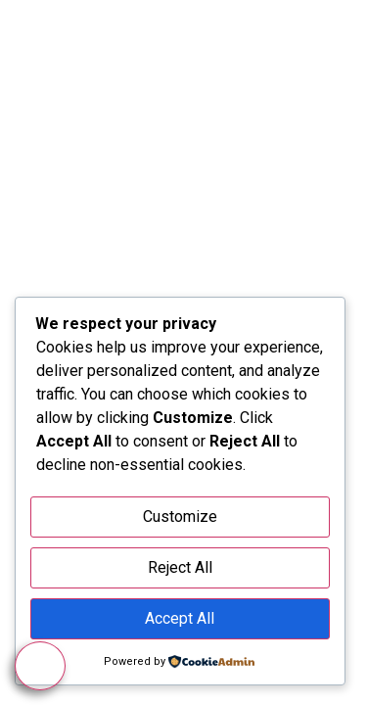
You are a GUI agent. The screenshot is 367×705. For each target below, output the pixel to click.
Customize (180, 516)
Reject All (180, 567)
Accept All (179, 618)
